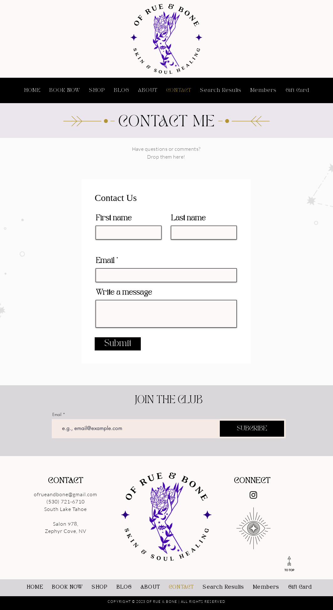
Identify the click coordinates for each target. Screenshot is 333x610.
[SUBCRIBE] (252, 428)
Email (105, 261)
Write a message (124, 292)
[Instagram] (253, 495)
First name (114, 218)
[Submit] (118, 343)
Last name (188, 218)
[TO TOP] (289, 563)
